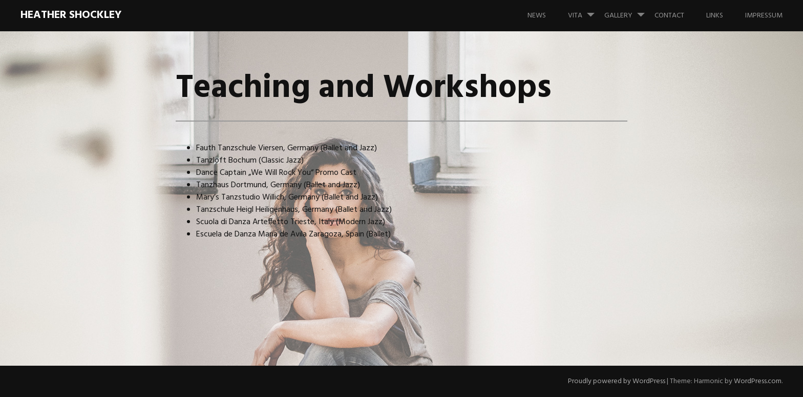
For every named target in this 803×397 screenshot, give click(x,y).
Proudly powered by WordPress (616, 381)
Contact (669, 16)
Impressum (764, 16)
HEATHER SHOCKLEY (70, 15)
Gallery (628, 11)
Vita (585, 11)
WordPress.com (757, 381)
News (536, 16)
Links (714, 16)
